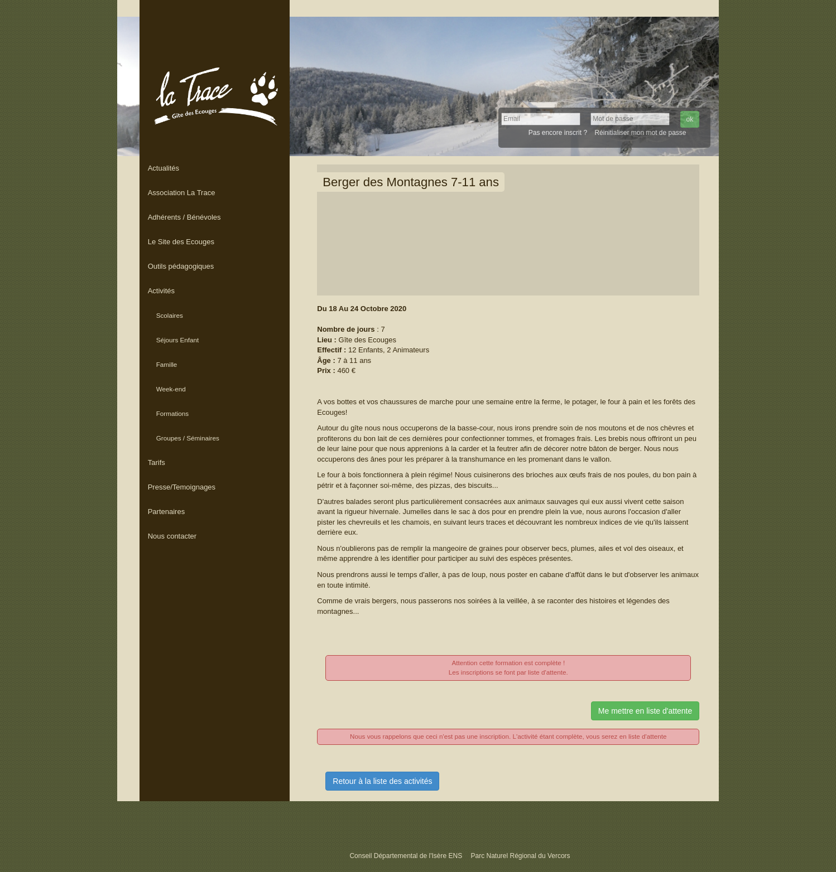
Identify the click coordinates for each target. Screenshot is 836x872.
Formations (172, 413)
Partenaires (166, 511)
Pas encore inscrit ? (557, 133)
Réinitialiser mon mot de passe (640, 133)
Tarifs (156, 462)
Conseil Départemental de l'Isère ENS (406, 856)
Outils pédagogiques (181, 266)
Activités (161, 291)
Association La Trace (181, 192)
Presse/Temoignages (181, 487)
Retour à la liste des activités (382, 781)
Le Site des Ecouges (181, 242)
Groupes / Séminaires (187, 438)
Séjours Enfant (177, 339)
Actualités (163, 168)
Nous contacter (172, 536)
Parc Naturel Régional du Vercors (520, 856)
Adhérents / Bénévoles (184, 217)
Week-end (171, 389)
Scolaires (169, 315)
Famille (166, 364)
